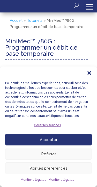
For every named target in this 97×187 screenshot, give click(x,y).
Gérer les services (47, 125)
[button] (89, 73)
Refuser (48, 154)
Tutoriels (34, 20)
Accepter (48, 139)
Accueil (16, 20)
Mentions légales (33, 180)
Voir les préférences (48, 168)
